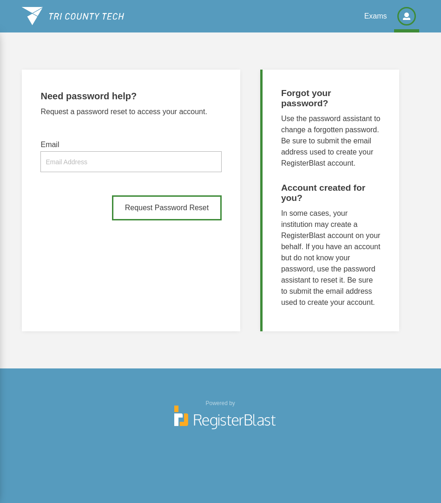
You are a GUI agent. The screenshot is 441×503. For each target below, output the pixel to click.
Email (49, 144)
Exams (375, 16)
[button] (406, 16)
